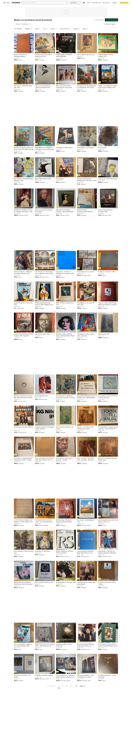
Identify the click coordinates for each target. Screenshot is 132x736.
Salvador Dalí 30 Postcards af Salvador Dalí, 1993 (43, 55)
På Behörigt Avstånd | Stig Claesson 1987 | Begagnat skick (44, 303)
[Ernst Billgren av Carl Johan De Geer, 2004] (87, 291)
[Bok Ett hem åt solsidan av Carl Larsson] (66, 416)
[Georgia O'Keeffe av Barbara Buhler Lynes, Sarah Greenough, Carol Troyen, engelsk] (24, 571)
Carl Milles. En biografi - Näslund (44, 675)
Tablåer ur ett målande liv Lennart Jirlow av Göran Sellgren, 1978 (107, 86)
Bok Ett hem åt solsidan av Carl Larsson (64, 427)
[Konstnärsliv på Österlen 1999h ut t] (24, 416)
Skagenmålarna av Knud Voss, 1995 (66, 582)
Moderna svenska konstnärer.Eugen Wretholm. (85, 210)
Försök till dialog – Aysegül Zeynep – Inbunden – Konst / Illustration (108, 427)
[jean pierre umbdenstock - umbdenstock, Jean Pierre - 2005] (87, 167)
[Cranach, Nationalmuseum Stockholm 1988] (108, 198)
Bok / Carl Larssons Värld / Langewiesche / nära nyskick (64, 86)
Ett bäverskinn (102, 147)
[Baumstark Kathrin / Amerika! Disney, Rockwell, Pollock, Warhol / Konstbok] (66, 323)
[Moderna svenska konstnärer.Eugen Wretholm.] (87, 198)
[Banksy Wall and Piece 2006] (45, 167)
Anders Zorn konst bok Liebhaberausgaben (20, 55)
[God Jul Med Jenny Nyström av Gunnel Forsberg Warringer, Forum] (108, 633)
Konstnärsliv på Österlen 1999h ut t (23, 427)
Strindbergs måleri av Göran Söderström (64, 645)
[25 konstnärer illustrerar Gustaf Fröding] (108, 571)
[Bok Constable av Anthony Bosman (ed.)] (24, 540)
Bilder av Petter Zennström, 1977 (44, 582)
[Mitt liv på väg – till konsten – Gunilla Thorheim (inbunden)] (66, 508)
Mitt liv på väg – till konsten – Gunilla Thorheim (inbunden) (64, 520)
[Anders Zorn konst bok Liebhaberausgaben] (24, 43)
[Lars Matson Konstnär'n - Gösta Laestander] (108, 664)
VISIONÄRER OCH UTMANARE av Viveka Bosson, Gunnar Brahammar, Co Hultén (45, 148)
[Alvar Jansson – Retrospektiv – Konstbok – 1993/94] (66, 447)
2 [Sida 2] (62, 686)
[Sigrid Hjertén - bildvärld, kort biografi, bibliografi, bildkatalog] (108, 540)
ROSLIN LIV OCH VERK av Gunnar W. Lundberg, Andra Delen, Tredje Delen (23, 211)
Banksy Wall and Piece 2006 (43, 178)
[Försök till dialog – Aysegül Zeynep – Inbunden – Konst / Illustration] (108, 416)
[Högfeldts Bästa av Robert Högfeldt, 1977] (108, 43)
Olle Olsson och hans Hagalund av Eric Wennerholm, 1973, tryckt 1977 (86, 86)
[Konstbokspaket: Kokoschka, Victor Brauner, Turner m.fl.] (108, 508)
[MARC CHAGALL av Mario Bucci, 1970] (66, 291)
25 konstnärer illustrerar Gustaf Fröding (107, 583)
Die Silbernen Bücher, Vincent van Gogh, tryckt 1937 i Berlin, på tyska (24, 148)
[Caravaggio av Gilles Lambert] (66, 136)
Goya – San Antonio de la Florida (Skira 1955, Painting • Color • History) (44, 459)
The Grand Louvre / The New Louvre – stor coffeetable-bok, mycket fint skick (44, 521)
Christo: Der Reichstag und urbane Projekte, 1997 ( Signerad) (23, 335)
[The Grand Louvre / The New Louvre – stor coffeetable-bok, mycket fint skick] (45, 508)
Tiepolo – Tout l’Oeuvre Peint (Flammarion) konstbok (85, 427)
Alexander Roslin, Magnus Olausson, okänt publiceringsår (64, 210)
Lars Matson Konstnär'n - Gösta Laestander (107, 676)
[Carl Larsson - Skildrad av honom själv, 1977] (24, 74)
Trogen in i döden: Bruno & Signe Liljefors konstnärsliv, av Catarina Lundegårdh (107, 304)
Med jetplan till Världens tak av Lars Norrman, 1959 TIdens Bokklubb (87, 396)
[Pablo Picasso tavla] (108, 323)
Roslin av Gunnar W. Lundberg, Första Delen (43, 210)
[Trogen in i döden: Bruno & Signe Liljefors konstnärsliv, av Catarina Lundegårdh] (108, 291)
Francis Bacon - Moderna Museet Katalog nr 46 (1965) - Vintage (23, 459)
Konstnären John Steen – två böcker (22, 676)
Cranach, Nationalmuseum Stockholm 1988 (105, 210)
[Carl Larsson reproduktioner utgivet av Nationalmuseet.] (45, 74)
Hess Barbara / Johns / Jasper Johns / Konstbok (85, 335)
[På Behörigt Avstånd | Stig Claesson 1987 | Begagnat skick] (45, 291)
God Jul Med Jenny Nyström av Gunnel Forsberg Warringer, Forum (107, 645)
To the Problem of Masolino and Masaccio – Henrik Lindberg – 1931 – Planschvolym (23, 521)
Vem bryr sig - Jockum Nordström (107, 178)
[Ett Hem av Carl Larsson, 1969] (108, 260)
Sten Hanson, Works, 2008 (42, 334)
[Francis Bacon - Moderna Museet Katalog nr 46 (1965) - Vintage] (24, 447)
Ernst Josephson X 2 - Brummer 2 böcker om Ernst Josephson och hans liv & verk (65, 676)
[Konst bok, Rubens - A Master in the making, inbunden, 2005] (24, 260)
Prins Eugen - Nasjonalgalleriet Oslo (85, 520)
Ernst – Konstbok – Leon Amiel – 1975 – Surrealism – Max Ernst (86, 459)
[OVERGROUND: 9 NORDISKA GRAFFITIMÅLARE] (66, 43)
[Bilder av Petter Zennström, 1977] (45, 571)
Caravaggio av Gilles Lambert (64, 147)
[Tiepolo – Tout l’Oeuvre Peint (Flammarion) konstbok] (87, 416)
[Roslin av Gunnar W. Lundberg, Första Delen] (45, 198)
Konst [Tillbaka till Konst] (18, 24)
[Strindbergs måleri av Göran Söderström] (66, 633)
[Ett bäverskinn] (108, 136)
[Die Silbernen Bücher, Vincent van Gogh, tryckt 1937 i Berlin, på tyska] (24, 136)
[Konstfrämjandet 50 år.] (45, 384)
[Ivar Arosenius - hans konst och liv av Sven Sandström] (108, 384)
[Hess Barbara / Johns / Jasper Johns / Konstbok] (87, 323)
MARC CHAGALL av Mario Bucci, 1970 (65, 303)
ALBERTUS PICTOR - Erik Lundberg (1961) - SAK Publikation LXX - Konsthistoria (45, 645)
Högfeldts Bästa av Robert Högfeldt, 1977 (105, 55)
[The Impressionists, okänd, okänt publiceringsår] (87, 571)
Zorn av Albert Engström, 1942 (85, 54)
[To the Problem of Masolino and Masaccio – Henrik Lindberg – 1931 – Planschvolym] (24, 508)
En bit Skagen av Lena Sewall (85, 147)
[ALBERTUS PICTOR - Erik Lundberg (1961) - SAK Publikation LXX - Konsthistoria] (45, 633)
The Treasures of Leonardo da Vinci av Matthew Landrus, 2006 (44, 272)
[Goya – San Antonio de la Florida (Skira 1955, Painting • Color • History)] (45, 447)
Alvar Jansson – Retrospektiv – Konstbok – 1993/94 (64, 459)
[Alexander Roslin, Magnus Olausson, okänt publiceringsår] (66, 198)
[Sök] (67, 2)
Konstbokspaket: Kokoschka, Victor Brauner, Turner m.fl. (108, 520)
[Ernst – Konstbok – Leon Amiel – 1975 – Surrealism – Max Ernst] (87, 447)
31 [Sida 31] (76, 686)
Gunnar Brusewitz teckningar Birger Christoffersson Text (85, 552)
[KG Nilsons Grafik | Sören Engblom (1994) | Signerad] (45, 416)
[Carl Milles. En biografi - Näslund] (45, 664)
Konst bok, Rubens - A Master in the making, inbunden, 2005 (23, 272)
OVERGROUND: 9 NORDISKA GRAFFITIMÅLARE (64, 55)
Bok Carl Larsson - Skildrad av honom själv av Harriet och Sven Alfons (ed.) (65, 396)
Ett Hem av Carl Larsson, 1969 (106, 271)
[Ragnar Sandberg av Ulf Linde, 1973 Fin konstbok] (66, 540)
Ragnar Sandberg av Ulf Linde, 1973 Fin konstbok (64, 552)
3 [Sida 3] (66, 686)
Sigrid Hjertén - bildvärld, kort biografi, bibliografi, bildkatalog (107, 552)
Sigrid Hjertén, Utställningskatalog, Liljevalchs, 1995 (24, 179)
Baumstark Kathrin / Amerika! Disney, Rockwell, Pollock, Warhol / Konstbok (65, 335)
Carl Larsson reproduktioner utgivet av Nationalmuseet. (43, 86)
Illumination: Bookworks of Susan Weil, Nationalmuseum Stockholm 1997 (23, 396)
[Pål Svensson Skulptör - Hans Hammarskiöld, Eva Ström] (87, 664)
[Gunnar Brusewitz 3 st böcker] (87, 260)
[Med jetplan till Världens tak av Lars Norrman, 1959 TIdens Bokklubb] (87, 384)
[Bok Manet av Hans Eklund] (45, 540)
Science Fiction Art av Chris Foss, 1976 (23, 303)
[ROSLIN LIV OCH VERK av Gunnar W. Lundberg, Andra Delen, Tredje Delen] (24, 198)
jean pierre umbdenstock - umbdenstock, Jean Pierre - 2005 (86, 179)
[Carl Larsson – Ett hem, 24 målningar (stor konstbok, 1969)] (66, 260)
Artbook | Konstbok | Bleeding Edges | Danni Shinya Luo (85, 645)
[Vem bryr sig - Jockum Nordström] (108, 167)
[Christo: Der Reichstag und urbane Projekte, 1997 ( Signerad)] (24, 323)
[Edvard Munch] (66, 167)
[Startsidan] (16, 2)
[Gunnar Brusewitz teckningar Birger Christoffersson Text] (87, 540)
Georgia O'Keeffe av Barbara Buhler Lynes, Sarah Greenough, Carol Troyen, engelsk (23, 583)
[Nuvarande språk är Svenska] (83, 2)
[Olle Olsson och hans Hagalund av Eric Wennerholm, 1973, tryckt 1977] (87, 74)
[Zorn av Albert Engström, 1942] (87, 43)
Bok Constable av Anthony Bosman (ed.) (24, 552)
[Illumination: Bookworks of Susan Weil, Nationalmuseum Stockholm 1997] (24, 384)
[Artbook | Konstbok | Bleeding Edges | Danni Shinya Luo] (87, 633)
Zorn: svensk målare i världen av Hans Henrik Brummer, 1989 (23, 645)
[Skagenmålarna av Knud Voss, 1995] (66, 571)
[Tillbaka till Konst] (14, 24)
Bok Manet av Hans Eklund (42, 551)
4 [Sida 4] (70, 686)
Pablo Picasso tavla (103, 334)
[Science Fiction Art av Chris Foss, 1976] (24, 291)
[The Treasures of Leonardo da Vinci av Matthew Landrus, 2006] (45, 260)
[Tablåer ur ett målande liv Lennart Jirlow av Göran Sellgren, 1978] (108, 74)
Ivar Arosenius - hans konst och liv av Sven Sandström (107, 396)
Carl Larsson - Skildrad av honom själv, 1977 (23, 86)
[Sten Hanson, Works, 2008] (45, 323)
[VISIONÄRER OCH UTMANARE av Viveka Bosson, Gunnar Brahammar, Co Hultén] (45, 136)
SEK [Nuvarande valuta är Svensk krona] (88, 2)
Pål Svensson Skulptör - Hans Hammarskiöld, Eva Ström (85, 676)
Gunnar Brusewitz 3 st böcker (85, 271)
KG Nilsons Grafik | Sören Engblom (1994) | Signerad (44, 427)
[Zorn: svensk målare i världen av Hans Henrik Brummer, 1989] (24, 633)
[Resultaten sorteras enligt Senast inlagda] (110, 24)
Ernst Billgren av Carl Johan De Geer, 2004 (85, 303)
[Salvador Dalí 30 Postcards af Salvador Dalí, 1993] (45, 43)
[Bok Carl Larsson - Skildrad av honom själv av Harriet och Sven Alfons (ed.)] (66, 384)
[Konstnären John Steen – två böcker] (24, 664)
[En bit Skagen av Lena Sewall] (87, 136)
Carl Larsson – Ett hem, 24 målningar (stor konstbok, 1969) (65, 272)
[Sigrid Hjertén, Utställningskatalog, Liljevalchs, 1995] (24, 167)
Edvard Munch (60, 178)
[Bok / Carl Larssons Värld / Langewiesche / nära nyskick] (66, 74)
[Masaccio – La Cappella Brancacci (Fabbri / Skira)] (108, 447)
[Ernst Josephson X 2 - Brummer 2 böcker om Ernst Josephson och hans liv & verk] (66, 664)
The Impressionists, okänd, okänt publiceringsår (86, 583)
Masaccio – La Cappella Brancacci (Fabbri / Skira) (107, 459)
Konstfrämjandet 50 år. (41, 396)
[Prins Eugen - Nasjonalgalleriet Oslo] (87, 508)
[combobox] (45, 2)
